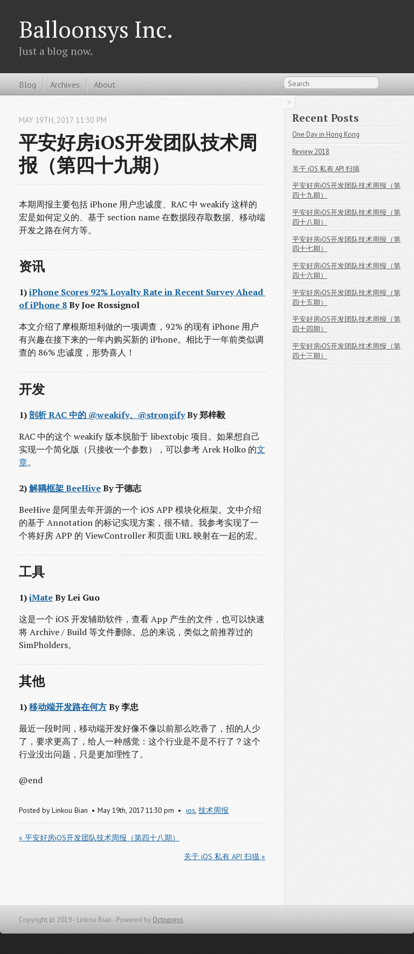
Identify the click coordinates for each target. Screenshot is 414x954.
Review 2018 (310, 151)
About (105, 84)
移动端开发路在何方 (68, 707)
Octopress (168, 919)
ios (190, 810)
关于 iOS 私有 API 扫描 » (224, 856)
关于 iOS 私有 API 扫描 (326, 168)
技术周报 (213, 810)
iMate (41, 597)
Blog (27, 84)
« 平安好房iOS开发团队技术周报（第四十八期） (99, 837)
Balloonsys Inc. (96, 29)
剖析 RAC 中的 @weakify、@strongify (107, 415)
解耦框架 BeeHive (65, 488)
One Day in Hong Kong (326, 134)
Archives (65, 84)
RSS (389, 85)
